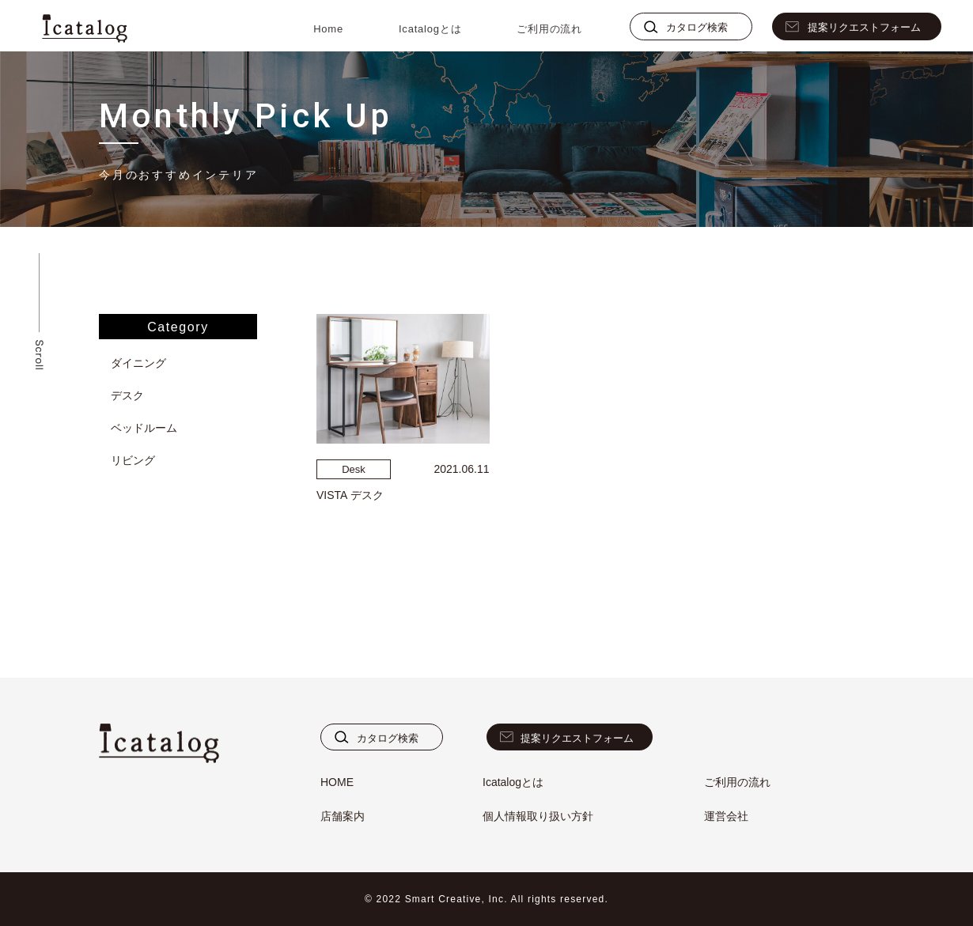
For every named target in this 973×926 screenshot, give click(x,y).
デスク (127, 395)
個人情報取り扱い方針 (538, 816)
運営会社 (726, 816)
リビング (133, 460)
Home (328, 29)
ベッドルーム (144, 427)
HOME (337, 782)
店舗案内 (342, 816)
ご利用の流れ (549, 29)
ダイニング (138, 363)
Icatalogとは (430, 29)
